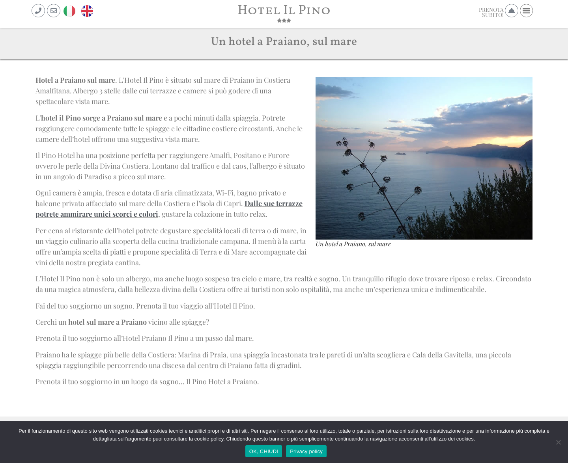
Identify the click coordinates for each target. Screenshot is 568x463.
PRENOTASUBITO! (491, 12)
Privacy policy (306, 451)
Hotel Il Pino (284, 10)
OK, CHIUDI (263, 451)
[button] (526, 10)
